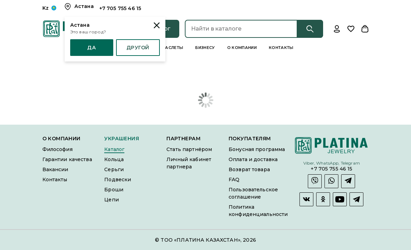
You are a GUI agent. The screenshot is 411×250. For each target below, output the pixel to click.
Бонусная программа (257, 149)
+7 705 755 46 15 (331, 169)
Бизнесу (205, 47)
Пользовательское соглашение (253, 193)
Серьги (114, 169)
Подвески (117, 179)
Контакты (281, 47)
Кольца (114, 159)
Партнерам (183, 139)
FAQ (234, 179)
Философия (57, 149)
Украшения (121, 139)
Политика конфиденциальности (258, 210)
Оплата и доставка (253, 159)
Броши (113, 189)
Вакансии (55, 169)
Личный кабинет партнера (188, 163)
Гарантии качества (67, 159)
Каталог (114, 149)
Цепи (111, 200)
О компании (242, 47)
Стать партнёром (189, 149)
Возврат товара (249, 169)
